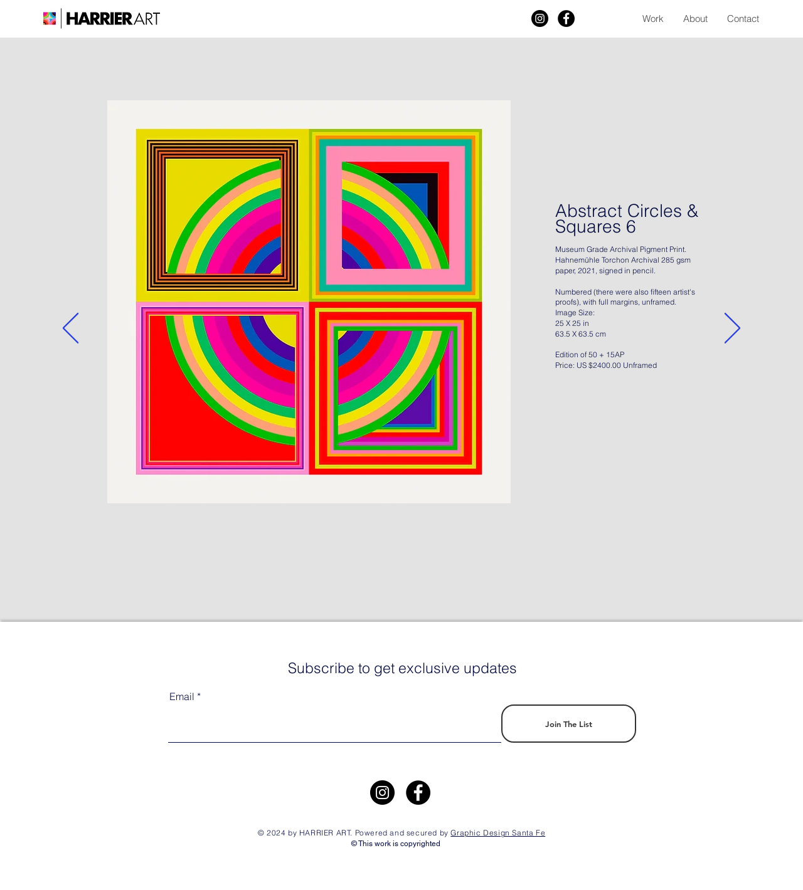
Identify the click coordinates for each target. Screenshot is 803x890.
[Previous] (70, 329)
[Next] (732, 329)
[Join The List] (568, 723)
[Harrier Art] (539, 18)
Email (181, 696)
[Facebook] (566, 18)
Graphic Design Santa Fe (497, 832)
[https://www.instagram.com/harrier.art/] (382, 792)
